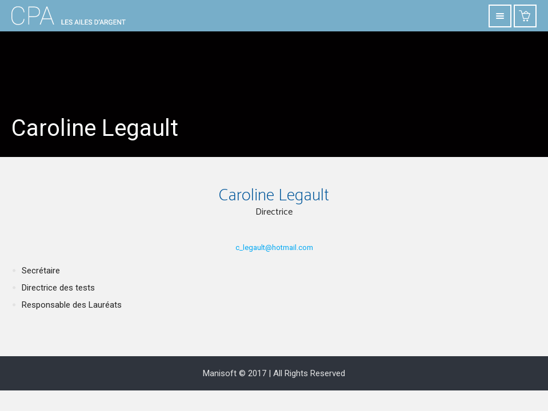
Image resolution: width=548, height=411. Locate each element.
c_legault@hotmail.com (274, 247)
